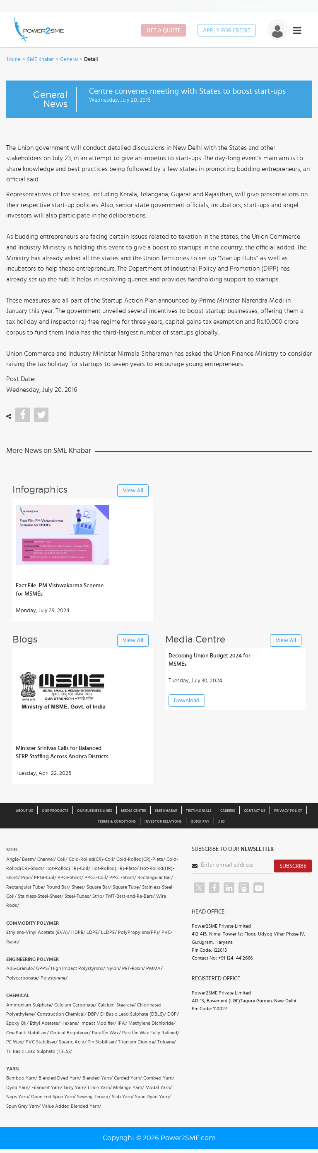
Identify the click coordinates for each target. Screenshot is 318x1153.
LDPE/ (93, 932)
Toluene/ (166, 1041)
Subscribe (292, 866)
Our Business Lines (94, 811)
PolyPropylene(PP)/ (139, 932)
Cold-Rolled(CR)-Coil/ (92, 859)
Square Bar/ (99, 886)
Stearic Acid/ (73, 1041)
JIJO (221, 821)
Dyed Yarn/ (18, 1087)
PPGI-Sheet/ (70, 877)
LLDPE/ (109, 932)
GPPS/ (43, 968)
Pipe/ (27, 877)
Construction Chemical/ (62, 1013)
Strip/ (98, 896)
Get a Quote (164, 31)
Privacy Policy (288, 811)
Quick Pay (200, 821)
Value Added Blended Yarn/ (71, 1106)
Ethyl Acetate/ (45, 1023)
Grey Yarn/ (75, 1087)
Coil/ (62, 859)
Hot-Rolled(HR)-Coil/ (68, 868)
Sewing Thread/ (94, 1096)
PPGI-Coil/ (45, 877)
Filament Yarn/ (47, 1087)
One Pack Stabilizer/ (27, 1032)
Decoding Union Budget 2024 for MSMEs (210, 660)
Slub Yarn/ (123, 1096)
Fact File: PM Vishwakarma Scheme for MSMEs (60, 590)
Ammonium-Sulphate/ (29, 1004)
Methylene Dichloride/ (152, 1023)
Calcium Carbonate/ (75, 1004)
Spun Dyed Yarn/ (153, 1096)
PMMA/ (154, 968)
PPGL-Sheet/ (122, 877)
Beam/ (29, 859)
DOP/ (173, 1013)
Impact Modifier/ (98, 1023)
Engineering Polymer (32, 959)
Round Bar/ (58, 886)
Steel (12, 849)
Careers (227, 811)
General (69, 59)
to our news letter (269, 6)
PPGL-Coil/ (96, 877)
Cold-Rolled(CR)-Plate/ (140, 859)
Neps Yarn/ (18, 1096)
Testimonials (199, 811)
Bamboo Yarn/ (21, 1077)
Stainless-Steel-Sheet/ (40, 896)
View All (133, 491)
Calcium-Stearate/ (117, 1004)
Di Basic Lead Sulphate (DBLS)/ (133, 1013)
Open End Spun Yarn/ (53, 1096)
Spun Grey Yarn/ (23, 1106)
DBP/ (93, 1013)
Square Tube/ (127, 886)
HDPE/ (78, 932)
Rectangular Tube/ (25, 886)
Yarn (12, 1068)
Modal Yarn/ (158, 1087)
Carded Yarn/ (128, 1077)
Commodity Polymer (32, 923)
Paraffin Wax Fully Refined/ (150, 1032)
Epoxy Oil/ (17, 1023)
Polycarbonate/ (22, 977)
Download (187, 701)
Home (14, 59)
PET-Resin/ (133, 968)
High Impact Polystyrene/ (78, 968)
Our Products (55, 811)
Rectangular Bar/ (155, 877)
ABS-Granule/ (20, 968)
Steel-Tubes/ (78, 896)
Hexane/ (70, 1023)
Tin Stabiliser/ (102, 1041)
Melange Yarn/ (128, 1087)
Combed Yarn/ (158, 1077)
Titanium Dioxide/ (137, 1041)
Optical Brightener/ (70, 1032)
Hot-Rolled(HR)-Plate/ (115, 868)
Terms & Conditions (117, 821)
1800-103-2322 (200, 6)
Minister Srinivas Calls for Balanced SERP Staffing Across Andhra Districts (62, 752)
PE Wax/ (15, 1041)
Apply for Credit (227, 31)
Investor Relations (163, 821)
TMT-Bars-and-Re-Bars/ (130, 896)
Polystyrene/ (54, 977)
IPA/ (122, 1023)
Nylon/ (113, 968)
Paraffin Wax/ (106, 1032)
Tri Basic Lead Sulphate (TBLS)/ (39, 1051)
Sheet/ (78, 886)
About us (24, 811)
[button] (159, 576)
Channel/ (46, 859)
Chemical (17, 995)
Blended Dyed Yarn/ (60, 1077)
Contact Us (254, 811)
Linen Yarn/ (100, 1087)
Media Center (133, 811)
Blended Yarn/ (97, 1077)
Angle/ (13, 859)
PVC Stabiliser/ (42, 1041)
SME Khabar (40, 59)
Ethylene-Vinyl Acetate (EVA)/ (38, 932)
